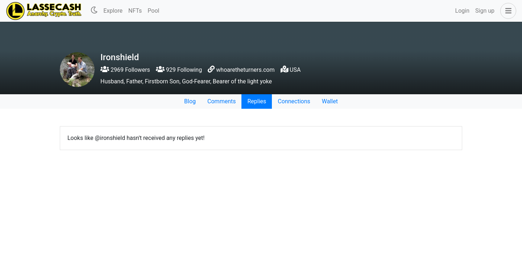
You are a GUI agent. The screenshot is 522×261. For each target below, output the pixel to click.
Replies (256, 101)
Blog (190, 101)
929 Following (179, 69)
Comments (221, 101)
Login (462, 10)
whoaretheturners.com (245, 69)
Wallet (330, 101)
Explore (113, 10)
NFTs (135, 10)
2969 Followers (125, 69)
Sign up (484, 10)
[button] (506, 11)
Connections (294, 101)
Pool (153, 10)
